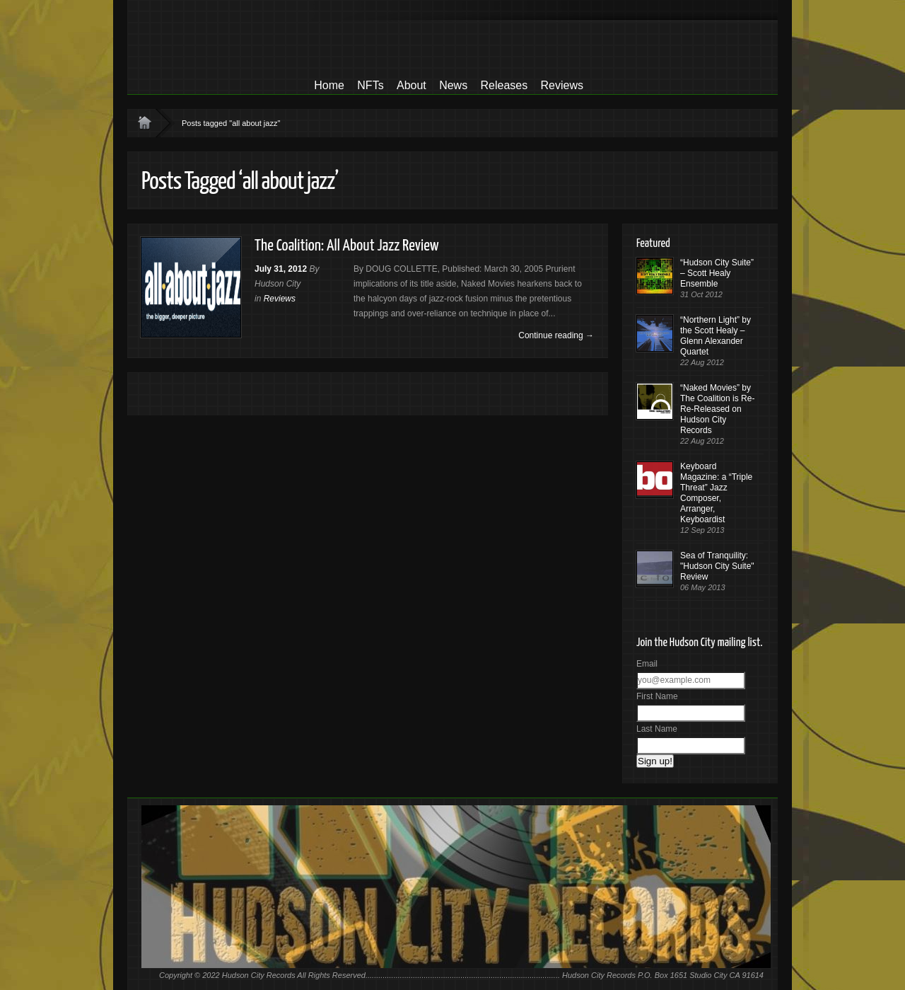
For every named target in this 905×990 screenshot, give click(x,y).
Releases (503, 85)
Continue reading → (556, 335)
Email (647, 664)
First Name (657, 696)
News (453, 85)
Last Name (656, 729)
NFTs (370, 85)
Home (329, 85)
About (411, 85)
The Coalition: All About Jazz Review (347, 246)
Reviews (562, 85)
